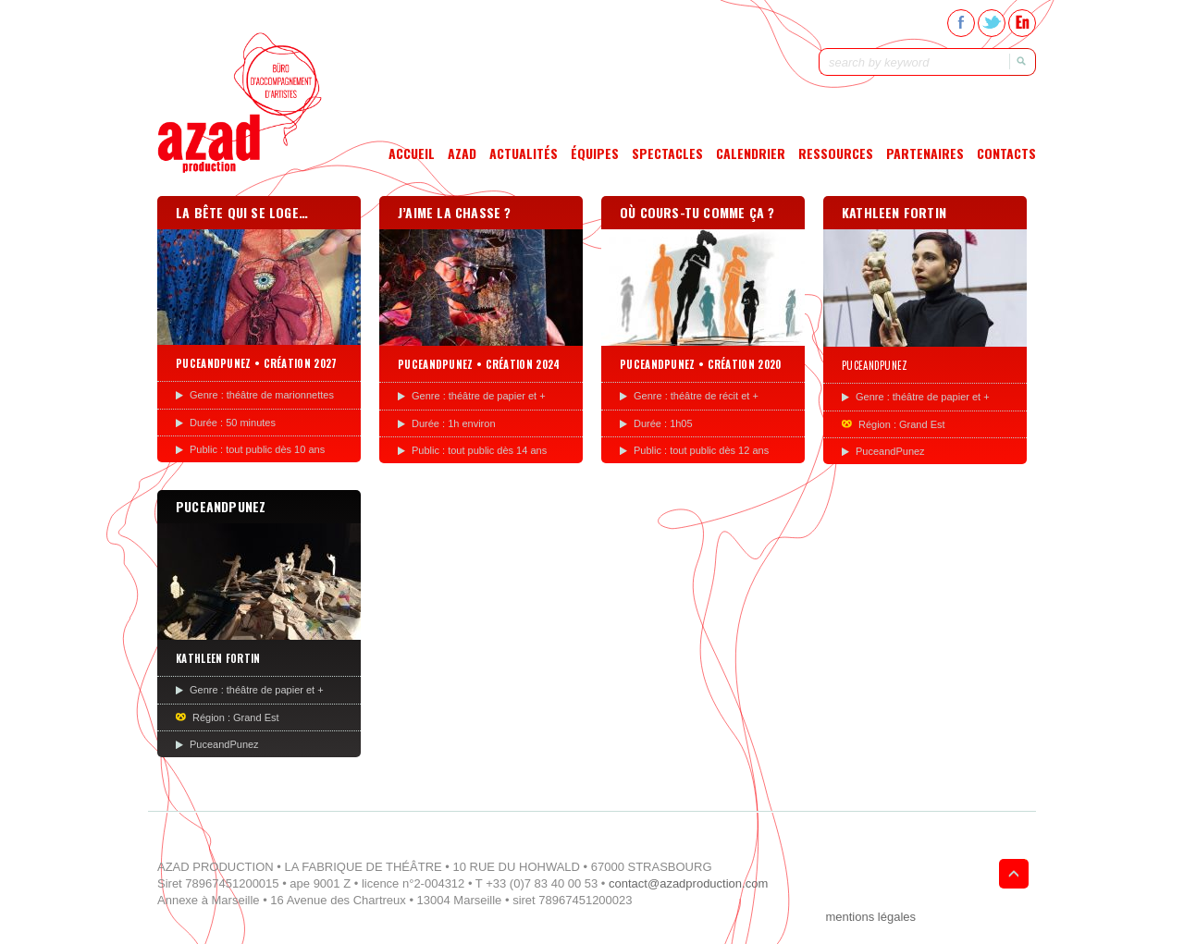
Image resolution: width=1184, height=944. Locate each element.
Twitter (991, 23)
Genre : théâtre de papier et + (479, 395)
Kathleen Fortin (894, 212)
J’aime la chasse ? (455, 212)
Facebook (961, 23)
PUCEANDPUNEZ (220, 506)
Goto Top (1014, 874)
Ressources (835, 153)
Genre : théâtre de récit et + (696, 395)
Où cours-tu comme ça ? (697, 212)
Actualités (523, 153)
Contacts (1006, 153)
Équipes (595, 153)
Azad (462, 153)
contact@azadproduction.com (688, 883)
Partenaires (925, 153)
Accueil (411, 153)
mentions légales (870, 917)
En (1022, 23)
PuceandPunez (890, 451)
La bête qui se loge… (242, 212)
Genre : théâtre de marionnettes (262, 394)
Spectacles (667, 153)
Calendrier (750, 153)
